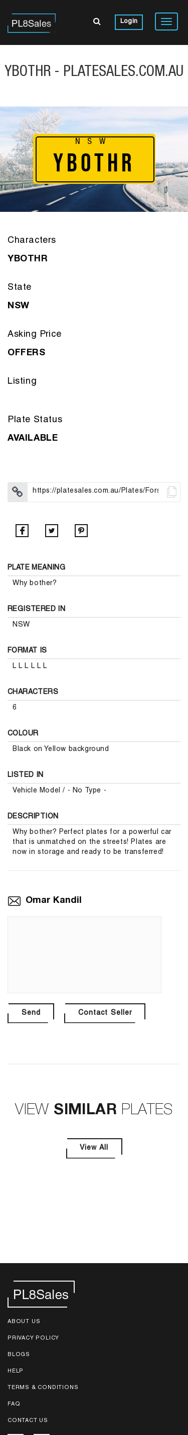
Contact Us (28, 1421)
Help (16, 1371)
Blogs (19, 1355)
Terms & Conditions (43, 1388)
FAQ (14, 1404)
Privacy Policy (33, 1338)
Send (31, 1013)
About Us (24, 1322)
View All (94, 1148)
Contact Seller (105, 1013)
